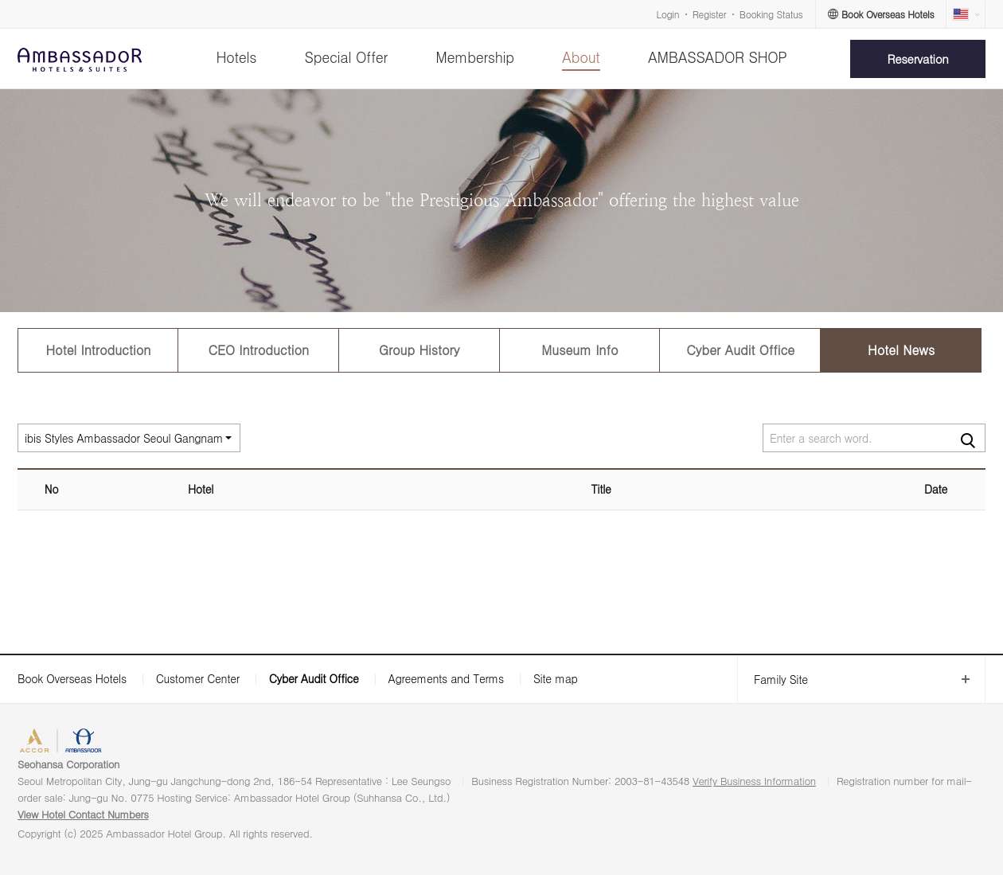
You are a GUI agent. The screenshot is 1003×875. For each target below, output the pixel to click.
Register (709, 14)
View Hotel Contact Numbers (83, 814)
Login (668, 14)
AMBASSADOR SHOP (717, 57)
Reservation (918, 58)
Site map (555, 678)
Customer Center (198, 678)
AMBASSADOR (137, 742)
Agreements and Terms (445, 678)
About (580, 57)
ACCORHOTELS (59, 742)
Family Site (772, 679)
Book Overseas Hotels (72, 678)
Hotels (236, 57)
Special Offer (346, 57)
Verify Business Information (754, 780)
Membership (474, 57)
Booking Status (771, 14)
